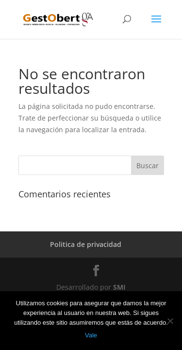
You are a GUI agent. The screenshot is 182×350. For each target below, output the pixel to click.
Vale (91, 335)
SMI (119, 287)
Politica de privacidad (85, 244)
